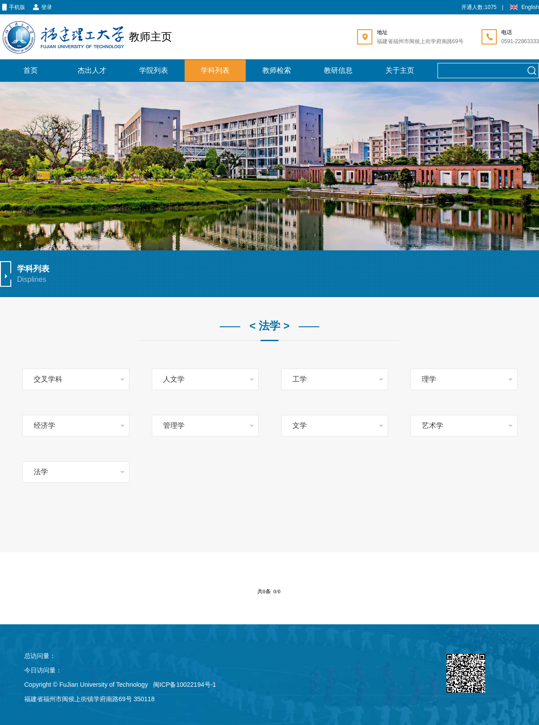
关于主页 (399, 70)
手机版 (12, 7)
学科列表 (215, 70)
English (524, 7)
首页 (30, 70)
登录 (42, 7)
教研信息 (338, 70)
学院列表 (153, 70)
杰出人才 (92, 70)
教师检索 (276, 70)
